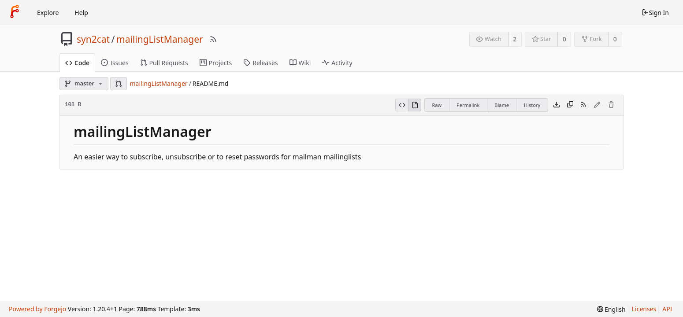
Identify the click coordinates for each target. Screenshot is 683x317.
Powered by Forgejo (37, 309)
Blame (501, 105)
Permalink (468, 105)
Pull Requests (164, 63)
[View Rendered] (414, 105)
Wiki (300, 63)
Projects (216, 63)
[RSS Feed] (213, 39)
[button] (118, 83)
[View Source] (401, 105)
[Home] (14, 12)
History (532, 105)
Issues (114, 63)
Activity (337, 63)
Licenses (644, 309)
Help (81, 12)
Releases (260, 63)
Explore (48, 12)
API (667, 309)
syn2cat (93, 39)
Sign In (655, 12)
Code (77, 63)
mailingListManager (159, 39)
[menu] (611, 309)
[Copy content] (570, 105)
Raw (437, 105)
